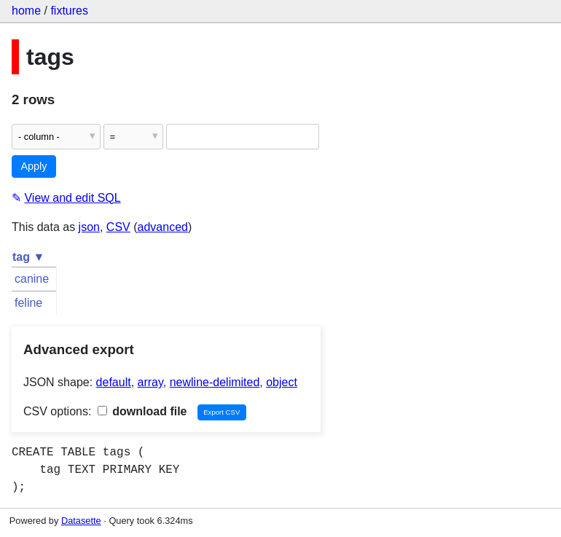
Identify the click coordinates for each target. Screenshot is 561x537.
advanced (163, 227)
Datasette (81, 520)
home (26, 10)
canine (32, 279)
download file (142, 411)
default (113, 382)
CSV (118, 227)
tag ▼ (28, 257)
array (150, 382)
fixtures (69, 10)
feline (28, 303)
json (89, 227)
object (281, 382)
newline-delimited (215, 382)
